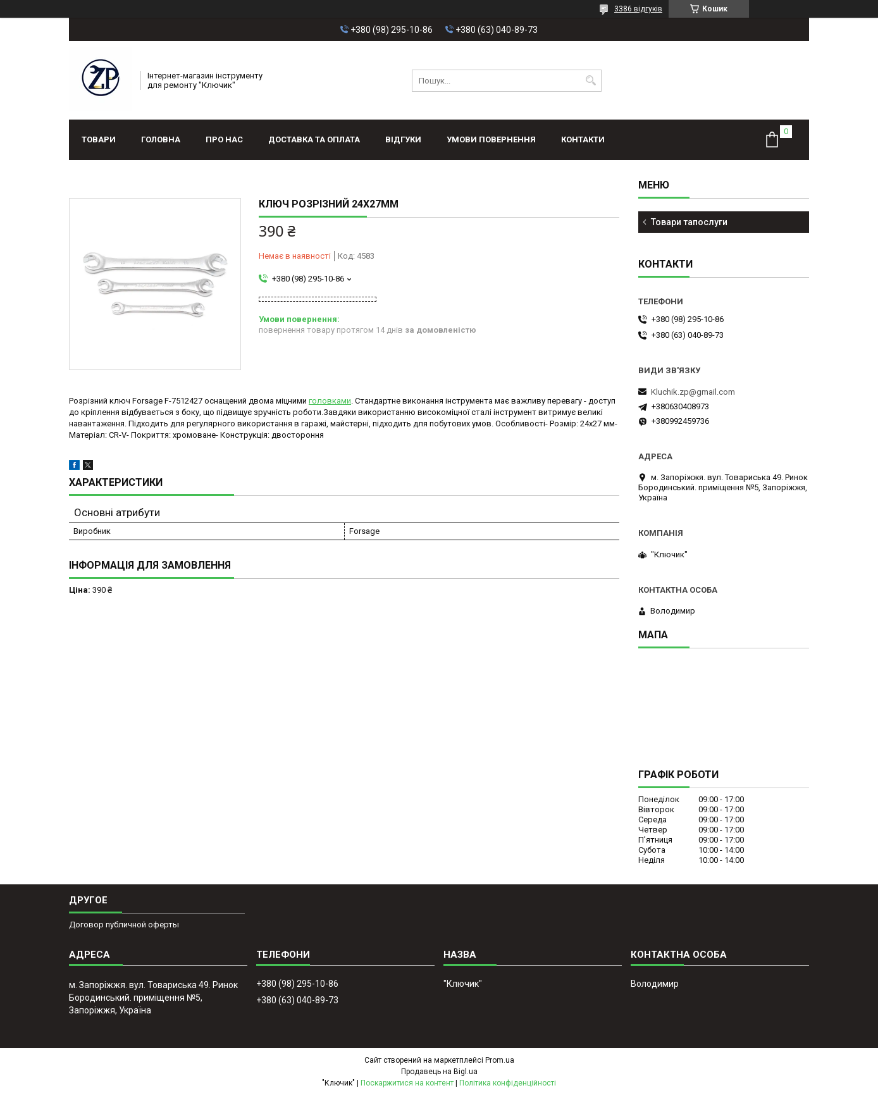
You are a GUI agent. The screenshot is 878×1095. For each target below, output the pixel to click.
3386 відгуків (638, 8)
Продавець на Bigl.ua (439, 1071)
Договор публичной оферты (124, 924)
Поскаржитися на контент (407, 1083)
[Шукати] (590, 81)
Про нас (224, 139)
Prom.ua (499, 1060)
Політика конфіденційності (507, 1083)
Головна (160, 139)
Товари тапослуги (689, 222)
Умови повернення (491, 139)
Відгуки (403, 139)
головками (330, 400)
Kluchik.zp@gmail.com (693, 392)
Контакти (583, 139)
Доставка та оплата (314, 139)
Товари (99, 139)
